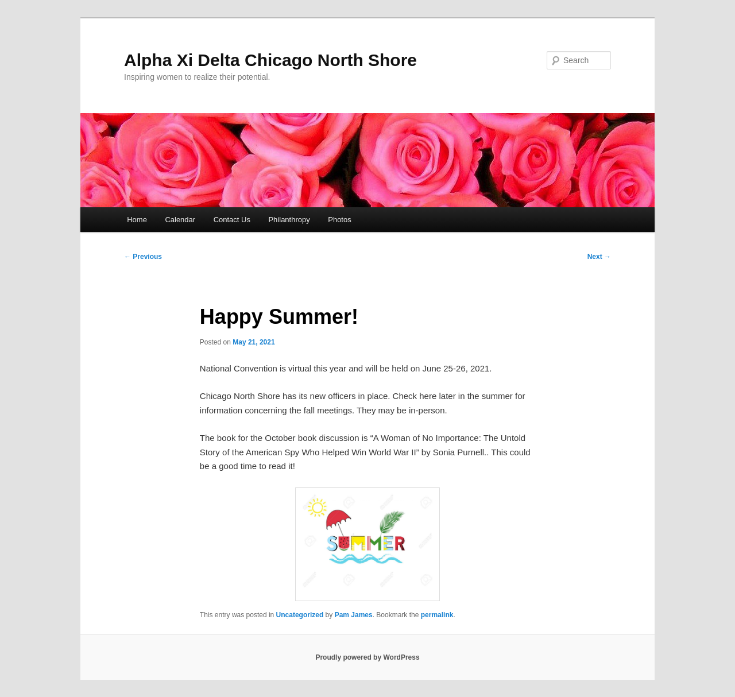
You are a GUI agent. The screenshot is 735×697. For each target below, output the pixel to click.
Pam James (354, 615)
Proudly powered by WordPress (367, 657)
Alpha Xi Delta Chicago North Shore (270, 60)
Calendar (180, 219)
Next (599, 257)
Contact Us (232, 219)
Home (137, 219)
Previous (143, 257)
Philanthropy (289, 219)
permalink (437, 615)
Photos (339, 219)
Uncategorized (300, 615)
